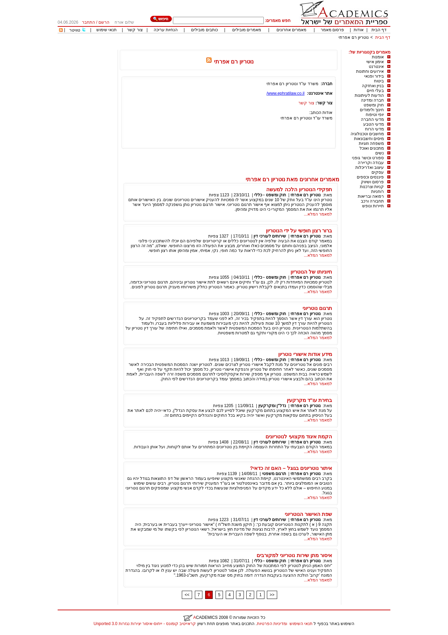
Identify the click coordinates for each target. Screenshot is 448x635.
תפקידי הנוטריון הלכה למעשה (299, 189)
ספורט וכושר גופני (368, 157)
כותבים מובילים (204, 29)
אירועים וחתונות (370, 71)
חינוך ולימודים (372, 109)
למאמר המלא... (318, 214)
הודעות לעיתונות (369, 95)
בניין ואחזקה (373, 85)
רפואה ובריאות (371, 196)
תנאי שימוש (106, 29)
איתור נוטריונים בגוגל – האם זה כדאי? (291, 468)
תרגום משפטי (274, 473)
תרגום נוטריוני (317, 308)
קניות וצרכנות (372, 186)
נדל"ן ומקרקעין (272, 405)
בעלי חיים (375, 90)
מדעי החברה (372, 119)
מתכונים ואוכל (371, 148)
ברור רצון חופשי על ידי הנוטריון (299, 230)
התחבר (88, 22)
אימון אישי (375, 61)
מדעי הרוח (374, 129)
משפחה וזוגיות (371, 143)
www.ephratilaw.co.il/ (286, 93)
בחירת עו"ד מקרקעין (309, 400)
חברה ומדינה (372, 100)
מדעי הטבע (373, 124)
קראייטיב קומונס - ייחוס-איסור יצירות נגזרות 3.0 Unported (145, 623)
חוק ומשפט (374, 105)
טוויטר (74, 30)
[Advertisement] (265, 47)
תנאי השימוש (301, 623)
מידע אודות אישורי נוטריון (305, 354)
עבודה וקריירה (371, 162)
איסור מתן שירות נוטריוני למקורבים (294, 555)
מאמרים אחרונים (291, 29)
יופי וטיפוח (375, 114)
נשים (379, 153)
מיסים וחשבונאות (369, 138)
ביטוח (379, 81)
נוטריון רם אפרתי (354, 37)
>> (272, 594)
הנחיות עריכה (166, 29)
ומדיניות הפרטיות (272, 623)
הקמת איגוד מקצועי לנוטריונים (299, 436)
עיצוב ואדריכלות (369, 167)
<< (187, 594)
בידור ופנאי (374, 76)
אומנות (378, 57)
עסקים (378, 172)
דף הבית (379, 29)
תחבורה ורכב (372, 201)
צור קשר (134, 29)
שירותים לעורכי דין (270, 236)
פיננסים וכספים (370, 177)
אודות (359, 29)
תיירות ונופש (373, 206)
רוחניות (377, 191)
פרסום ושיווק (372, 182)
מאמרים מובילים (246, 29)
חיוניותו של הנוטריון (311, 272)
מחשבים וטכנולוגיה (367, 133)
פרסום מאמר (332, 29)
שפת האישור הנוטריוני (308, 514)
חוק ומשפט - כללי (270, 195)
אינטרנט (376, 66)
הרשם (103, 22)
